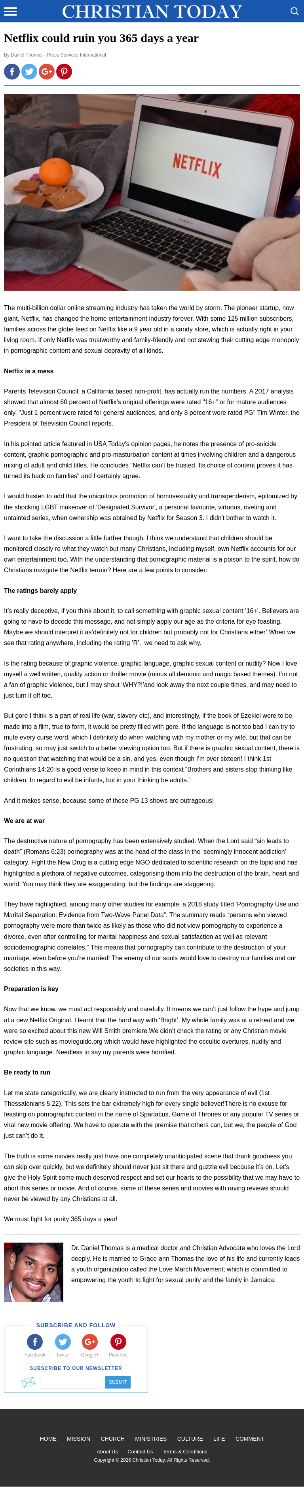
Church (113, 1439)
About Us (107, 1452)
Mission (78, 1439)
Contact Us (140, 1452)
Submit (118, 1382)
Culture (190, 1439)
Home (48, 1439)
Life (219, 1439)
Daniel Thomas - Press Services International (58, 55)
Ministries (151, 1439)
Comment (250, 1439)
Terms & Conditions (185, 1452)
